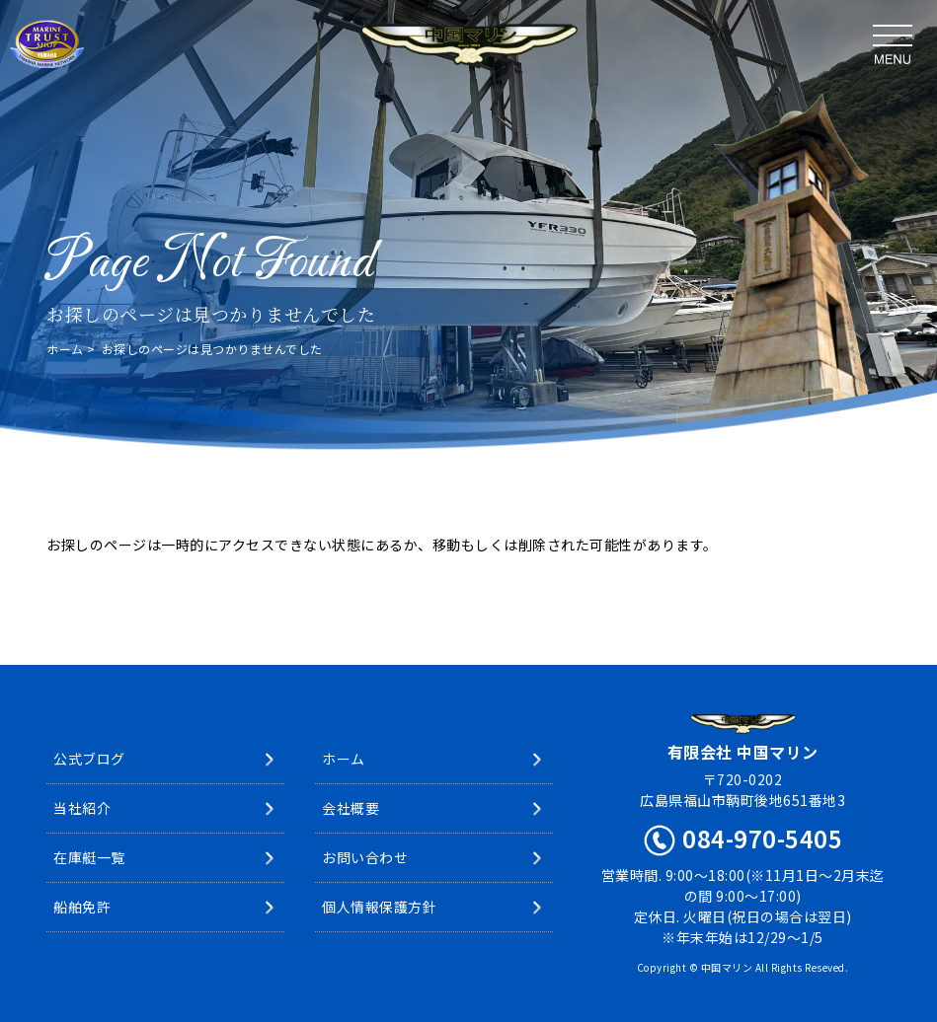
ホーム (65, 348)
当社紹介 (82, 808)
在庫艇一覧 (89, 857)
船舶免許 (82, 906)
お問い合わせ (365, 857)
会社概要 (350, 808)
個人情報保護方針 (379, 906)
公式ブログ (89, 758)
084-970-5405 (762, 838)
